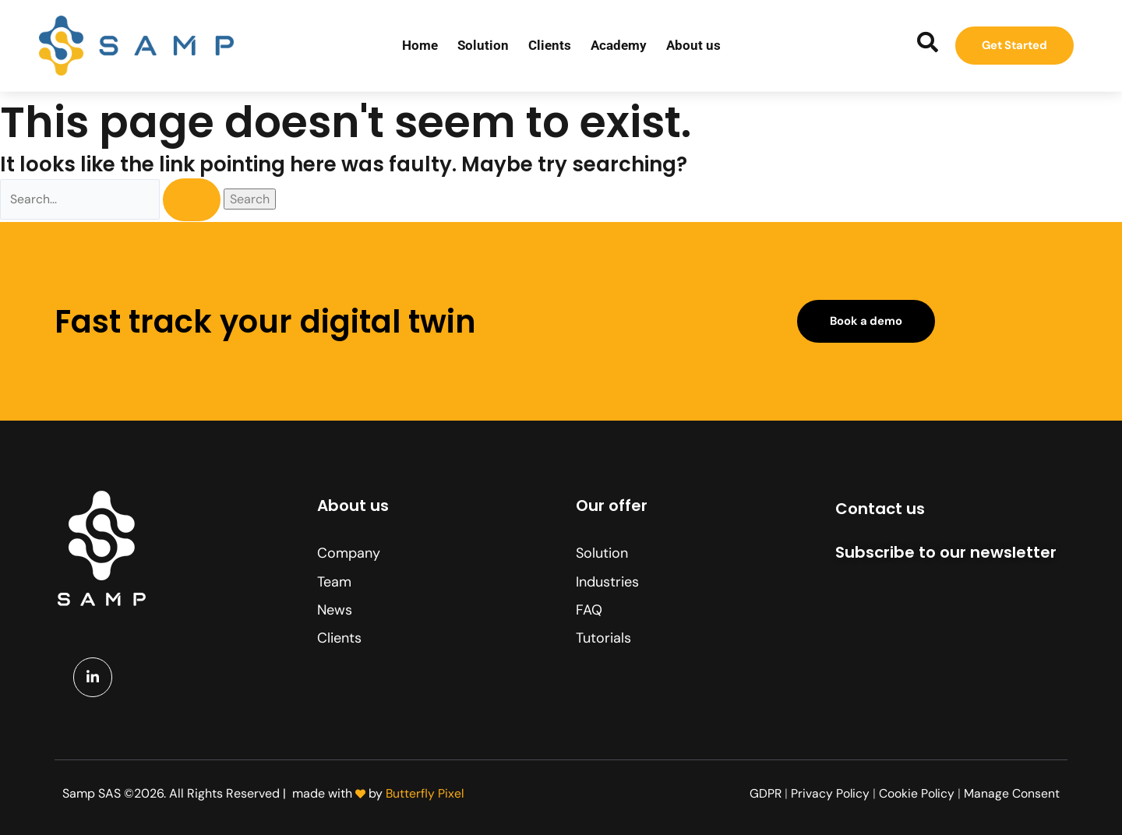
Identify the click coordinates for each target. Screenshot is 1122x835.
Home (420, 45)
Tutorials (603, 638)
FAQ (589, 610)
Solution (483, 45)
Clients (549, 45)
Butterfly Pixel (425, 793)
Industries (607, 582)
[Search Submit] (199, 200)
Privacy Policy (829, 793)
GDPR (763, 793)
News (334, 610)
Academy (619, 45)
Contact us (880, 509)
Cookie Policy (916, 793)
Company (348, 553)
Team (334, 582)
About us (693, 45)
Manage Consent (1012, 793)
